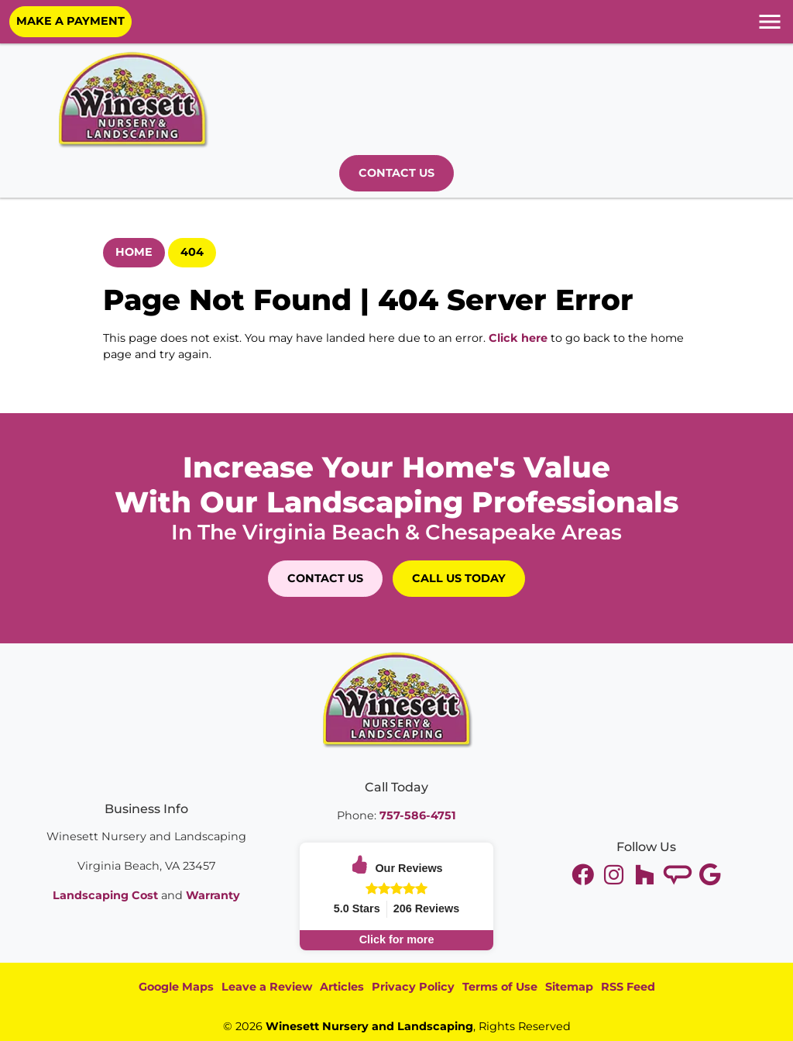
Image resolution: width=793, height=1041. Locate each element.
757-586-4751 (417, 815)
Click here (518, 338)
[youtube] (615, 875)
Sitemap (569, 987)
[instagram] (646, 875)
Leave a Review (266, 987)
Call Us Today (459, 578)
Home (134, 252)
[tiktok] (679, 875)
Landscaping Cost (105, 895)
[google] (710, 875)
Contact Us (396, 173)
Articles (342, 987)
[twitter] (584, 875)
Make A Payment (70, 21)
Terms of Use (499, 987)
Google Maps (176, 987)
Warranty (213, 895)
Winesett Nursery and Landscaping (369, 1026)
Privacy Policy (413, 987)
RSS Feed (628, 987)
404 (192, 252)
